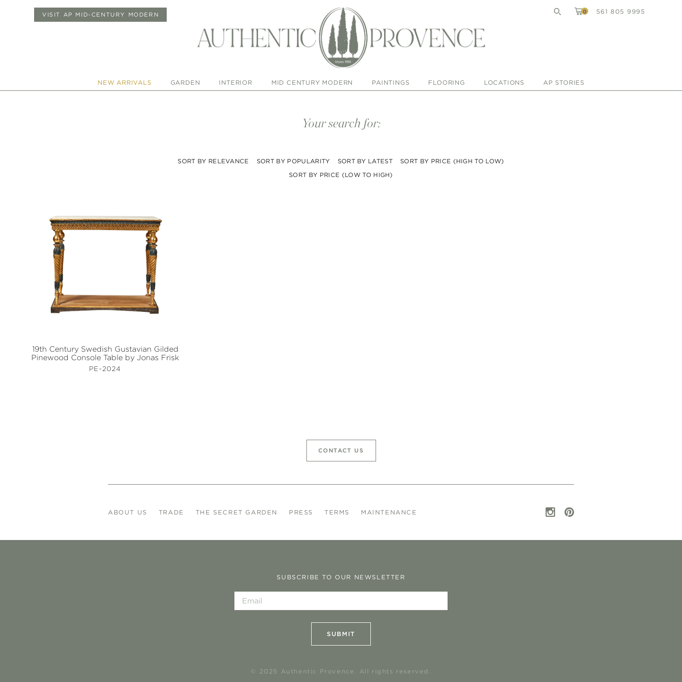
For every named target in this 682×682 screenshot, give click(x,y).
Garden (185, 83)
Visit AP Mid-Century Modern (100, 14)
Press (301, 512)
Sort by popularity (293, 161)
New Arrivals (125, 83)
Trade (171, 512)
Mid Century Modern (312, 83)
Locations (504, 83)
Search (557, 11)
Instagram (550, 512)
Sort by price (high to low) (452, 161)
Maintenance (389, 512)
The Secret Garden (237, 512)
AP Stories (563, 83)
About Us (127, 512)
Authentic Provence (341, 38)
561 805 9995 (620, 12)
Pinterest (569, 512)
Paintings (390, 83)
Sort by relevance (213, 161)
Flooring (446, 83)
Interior (235, 83)
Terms (337, 512)
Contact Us (341, 450)
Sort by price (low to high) (341, 174)
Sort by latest (365, 161)
